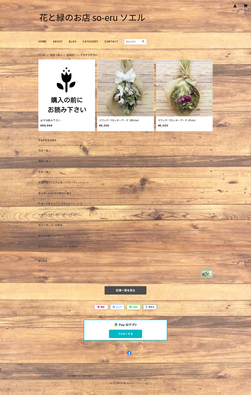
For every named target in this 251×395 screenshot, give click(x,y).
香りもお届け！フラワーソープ (54, 235)
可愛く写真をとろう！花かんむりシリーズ (60, 203)
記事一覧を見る (125, 290)
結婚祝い (72, 54)
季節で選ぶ (44, 171)
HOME (42, 41)
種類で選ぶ (44, 161)
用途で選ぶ (56, 54)
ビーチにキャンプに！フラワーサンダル (59, 214)
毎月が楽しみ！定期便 (50, 225)
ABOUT (58, 41)
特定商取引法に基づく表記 (80, 376)
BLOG (72, 41)
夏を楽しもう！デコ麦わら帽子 (54, 193)
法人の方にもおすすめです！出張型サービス (62, 246)
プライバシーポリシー (51, 376)
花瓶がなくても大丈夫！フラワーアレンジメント (63, 182)
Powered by (125, 388)
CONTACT (111, 41)
